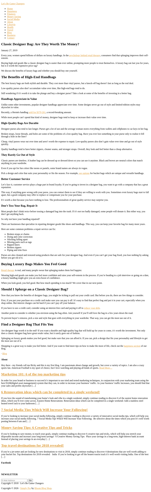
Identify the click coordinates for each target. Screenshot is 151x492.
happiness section (132, 346)
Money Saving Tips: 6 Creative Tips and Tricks (36, 427)
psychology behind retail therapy (84, 55)
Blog (4, 353)
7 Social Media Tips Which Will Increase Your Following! (44, 410)
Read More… (105, 368)
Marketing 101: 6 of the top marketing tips (33, 374)
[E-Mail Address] (14, 480)
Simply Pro (25, 488)
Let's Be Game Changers (13, 3)
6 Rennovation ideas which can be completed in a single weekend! (50, 392)
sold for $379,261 (37, 112)
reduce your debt (92, 308)
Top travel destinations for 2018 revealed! (32, 445)
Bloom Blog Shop (43, 488)
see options (84, 173)
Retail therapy (7, 270)
